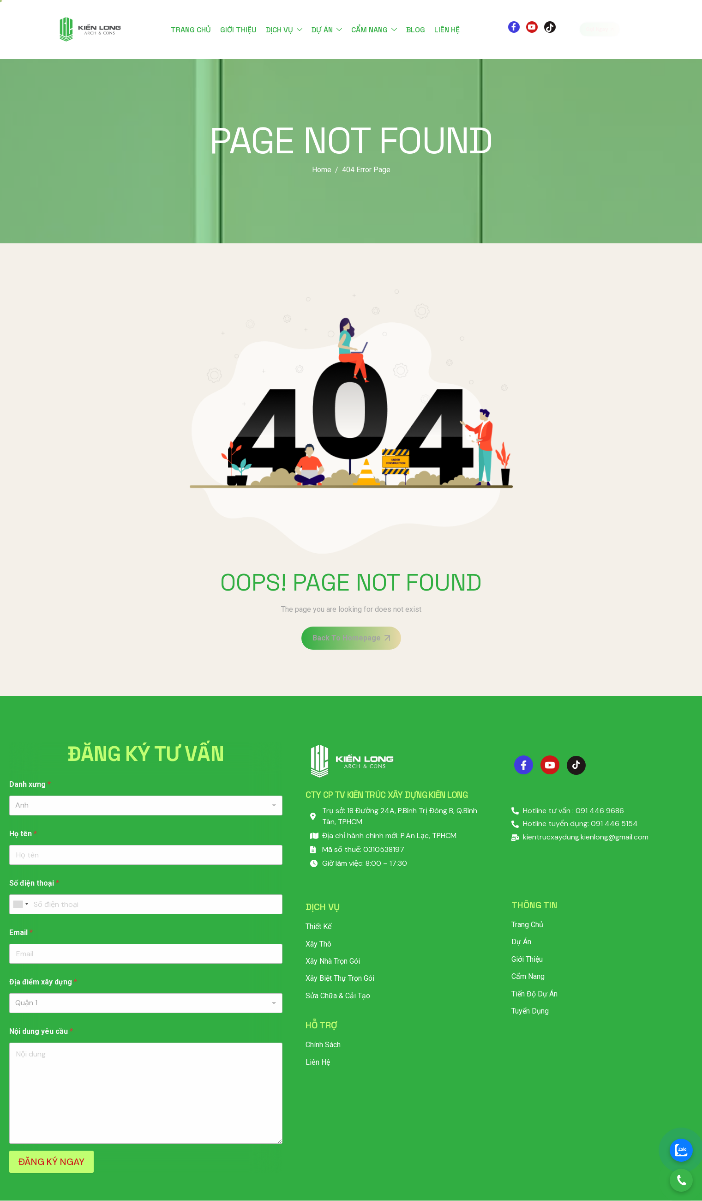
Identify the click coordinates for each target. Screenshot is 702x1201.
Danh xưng (30, 784)
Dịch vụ (284, 30)
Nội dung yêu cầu (41, 1031)
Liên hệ (447, 30)
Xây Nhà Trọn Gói (333, 961)
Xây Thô (318, 944)
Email (21, 932)
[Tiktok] (550, 27)
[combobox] (20, 904)
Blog (415, 30)
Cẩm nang (374, 30)
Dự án (327, 30)
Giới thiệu (238, 30)
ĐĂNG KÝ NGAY (51, 1162)
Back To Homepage (351, 638)
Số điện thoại (34, 883)
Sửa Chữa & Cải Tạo (338, 995)
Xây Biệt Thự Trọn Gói (340, 978)
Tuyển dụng (530, 1011)
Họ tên (23, 833)
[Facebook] (514, 27)
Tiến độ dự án (534, 994)
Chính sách (323, 1044)
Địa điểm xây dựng (43, 982)
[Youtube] (532, 27)
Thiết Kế (318, 926)
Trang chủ (191, 30)
